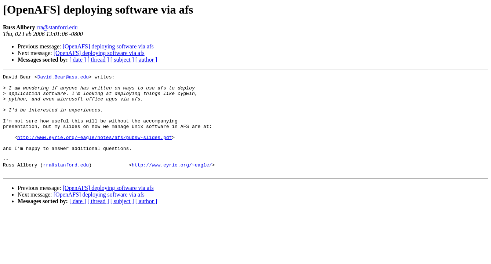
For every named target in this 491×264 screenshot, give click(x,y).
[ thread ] (98, 59)
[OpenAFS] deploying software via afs (108, 46)
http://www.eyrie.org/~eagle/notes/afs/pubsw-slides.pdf (94, 150)
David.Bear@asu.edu (63, 77)
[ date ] (77, 59)
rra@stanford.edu (57, 27)
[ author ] (146, 59)
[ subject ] (122, 59)
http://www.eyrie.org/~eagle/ (172, 183)
